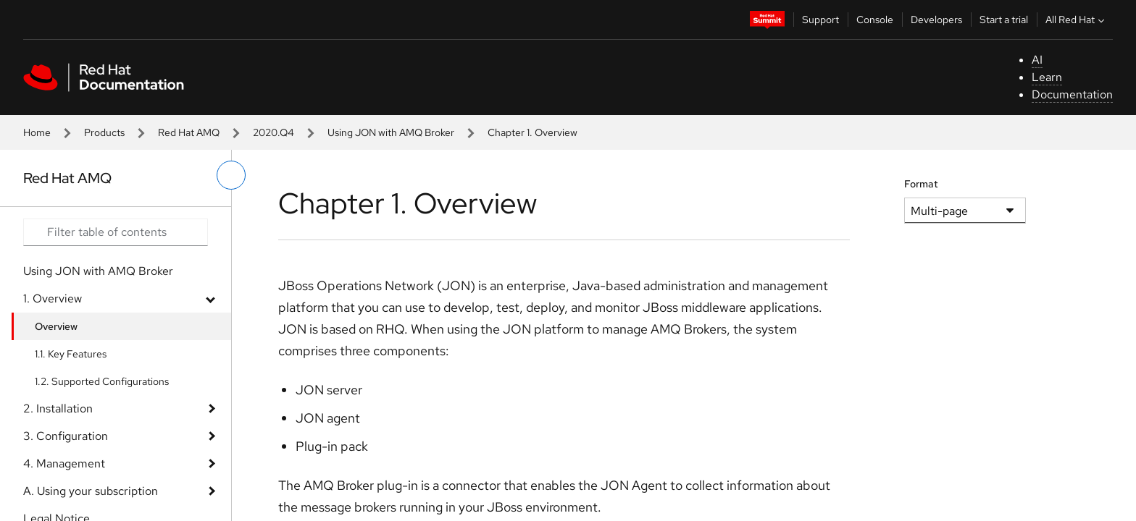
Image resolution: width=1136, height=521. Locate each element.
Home (37, 132)
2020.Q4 (273, 132)
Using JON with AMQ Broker (390, 132)
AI (1037, 59)
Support (820, 19)
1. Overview (52, 298)
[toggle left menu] (231, 175)
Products (104, 132)
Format (921, 183)
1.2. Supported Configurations (102, 381)
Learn (1047, 77)
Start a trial (1004, 19)
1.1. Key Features (70, 353)
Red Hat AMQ (189, 132)
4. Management (64, 463)
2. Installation (58, 408)
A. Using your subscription (90, 491)
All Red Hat (1076, 19)
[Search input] (115, 232)
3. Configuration (65, 436)
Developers (936, 19)
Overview (56, 326)
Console (874, 19)
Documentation (1072, 94)
